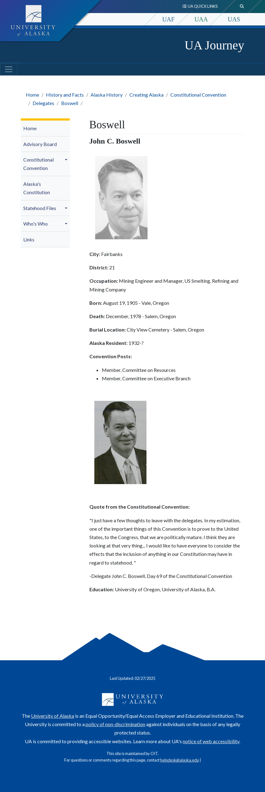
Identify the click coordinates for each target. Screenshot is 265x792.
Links (28, 239)
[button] (67, 159)
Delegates (43, 103)
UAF (168, 19)
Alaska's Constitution (36, 188)
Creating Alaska (146, 95)
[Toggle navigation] (8, 69)
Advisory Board (40, 144)
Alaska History (107, 95)
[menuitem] (45, 128)
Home (32, 95)
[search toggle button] (242, 6)
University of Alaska (52, 716)
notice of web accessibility (211, 741)
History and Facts (65, 95)
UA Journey (214, 45)
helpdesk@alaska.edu (179, 760)
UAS (234, 19)
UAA (201, 19)
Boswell (69, 103)
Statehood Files (39, 208)
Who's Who (35, 224)
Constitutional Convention (198, 95)
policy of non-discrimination (115, 724)
